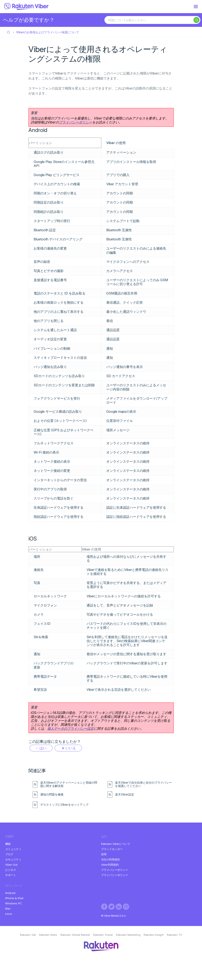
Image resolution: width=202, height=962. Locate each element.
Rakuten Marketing (128, 934)
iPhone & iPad (14, 898)
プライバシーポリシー (75, 122)
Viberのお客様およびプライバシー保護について (47, 32)
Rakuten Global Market (75, 934)
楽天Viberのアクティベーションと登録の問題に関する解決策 (68, 784)
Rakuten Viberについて (115, 843)
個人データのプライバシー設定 (70, 728)
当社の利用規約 (110, 859)
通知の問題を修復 (52, 794)
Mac (8, 908)
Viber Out (11, 864)
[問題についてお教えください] (152, 20)
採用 (104, 854)
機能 (8, 843)
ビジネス (10, 869)
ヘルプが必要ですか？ (28, 20)
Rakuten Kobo (48, 934)
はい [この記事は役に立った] (43, 748)
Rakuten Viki (28, 934)
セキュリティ (13, 859)
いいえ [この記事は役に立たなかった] (70, 748)
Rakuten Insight (154, 934)
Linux (8, 913)
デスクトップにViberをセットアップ (64, 804)
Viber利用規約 (110, 864)
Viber (8, 32)
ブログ (9, 854)
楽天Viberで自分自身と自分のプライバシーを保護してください (143, 784)
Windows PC (13, 903)
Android (10, 893)
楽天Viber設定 (124, 794)
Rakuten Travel (103, 934)
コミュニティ (13, 849)
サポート (10, 875)
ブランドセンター (112, 849)
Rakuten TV (174, 934)
